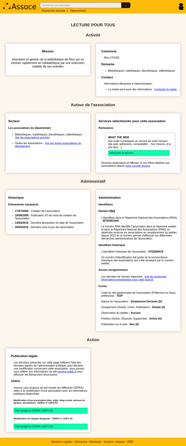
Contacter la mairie (165, 89)
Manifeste (95, 441)
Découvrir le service (121, 153)
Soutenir (109, 441)
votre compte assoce (137, 165)
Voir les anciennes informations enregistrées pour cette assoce (133, 278)
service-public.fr (67, 371)
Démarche (81, 441)
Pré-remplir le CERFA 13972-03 (34, 410)
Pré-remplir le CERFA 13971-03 (34, 426)
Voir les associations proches (32, 137)
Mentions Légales (61, 441)
